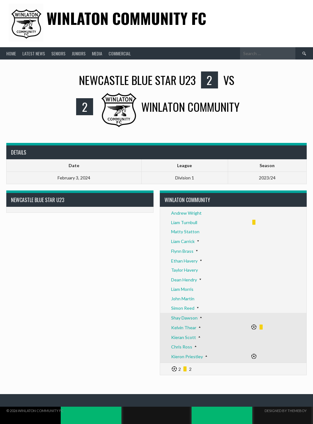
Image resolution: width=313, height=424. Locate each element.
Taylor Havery (184, 270)
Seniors (58, 53)
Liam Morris (182, 289)
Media (97, 53)
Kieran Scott (183, 337)
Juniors (79, 53)
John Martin (182, 298)
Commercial (120, 53)
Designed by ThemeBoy (286, 411)
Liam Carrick (183, 241)
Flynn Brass (182, 251)
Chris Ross (181, 346)
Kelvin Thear (183, 327)
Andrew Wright (186, 213)
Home (11, 53)
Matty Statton (185, 231)
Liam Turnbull (184, 222)
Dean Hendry (184, 279)
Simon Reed (182, 308)
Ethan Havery (184, 260)
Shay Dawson (184, 317)
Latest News (33, 53)
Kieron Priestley (187, 356)
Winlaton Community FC (126, 18)
